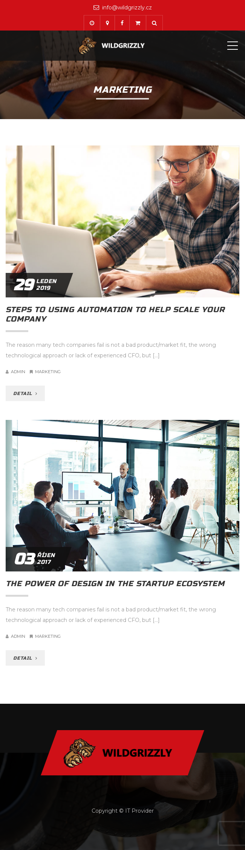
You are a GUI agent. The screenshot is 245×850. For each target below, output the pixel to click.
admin (18, 371)
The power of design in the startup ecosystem (115, 583)
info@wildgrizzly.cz (127, 7)
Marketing (48, 371)
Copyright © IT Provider (123, 810)
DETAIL (25, 393)
